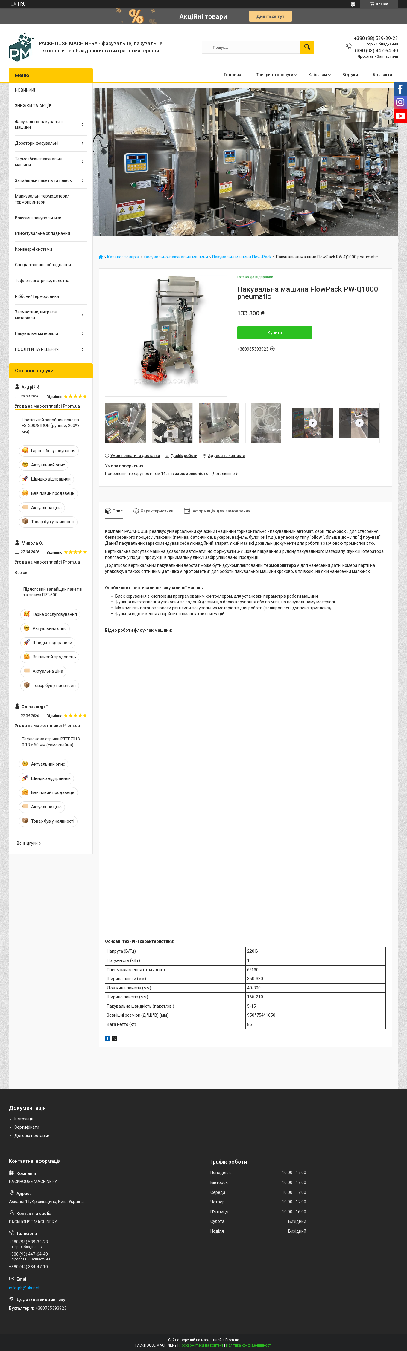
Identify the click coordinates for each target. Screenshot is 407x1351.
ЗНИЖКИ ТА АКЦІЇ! (33, 105)
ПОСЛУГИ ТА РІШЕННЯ (37, 349)
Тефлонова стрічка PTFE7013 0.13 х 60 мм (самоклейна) (51, 742)
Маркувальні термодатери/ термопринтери (42, 199)
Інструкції (23, 1118)
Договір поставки (31, 1135)
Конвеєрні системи (33, 249)
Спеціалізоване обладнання (43, 264)
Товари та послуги (274, 74)
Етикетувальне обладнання (42, 233)
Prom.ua (232, 1340)
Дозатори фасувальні (36, 143)
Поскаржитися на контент (201, 1345)
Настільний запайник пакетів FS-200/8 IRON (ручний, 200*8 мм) (51, 425)
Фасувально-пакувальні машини (176, 257)
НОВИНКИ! (25, 90)
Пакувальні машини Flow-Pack (241, 257)
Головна (232, 74)
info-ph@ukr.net (24, 1288)
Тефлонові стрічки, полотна (42, 280)
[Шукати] (307, 47)
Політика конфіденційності (249, 1345)
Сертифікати (26, 1127)
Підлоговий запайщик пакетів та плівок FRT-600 (52, 592)
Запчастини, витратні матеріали (36, 315)
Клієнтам (317, 74)
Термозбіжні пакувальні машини (38, 162)
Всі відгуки (27, 843)
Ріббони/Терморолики (37, 296)
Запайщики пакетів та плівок (43, 180)
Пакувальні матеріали (36, 333)
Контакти (382, 74)
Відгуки (350, 74)
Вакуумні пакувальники (38, 217)
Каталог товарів (123, 257)
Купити (275, 332)
